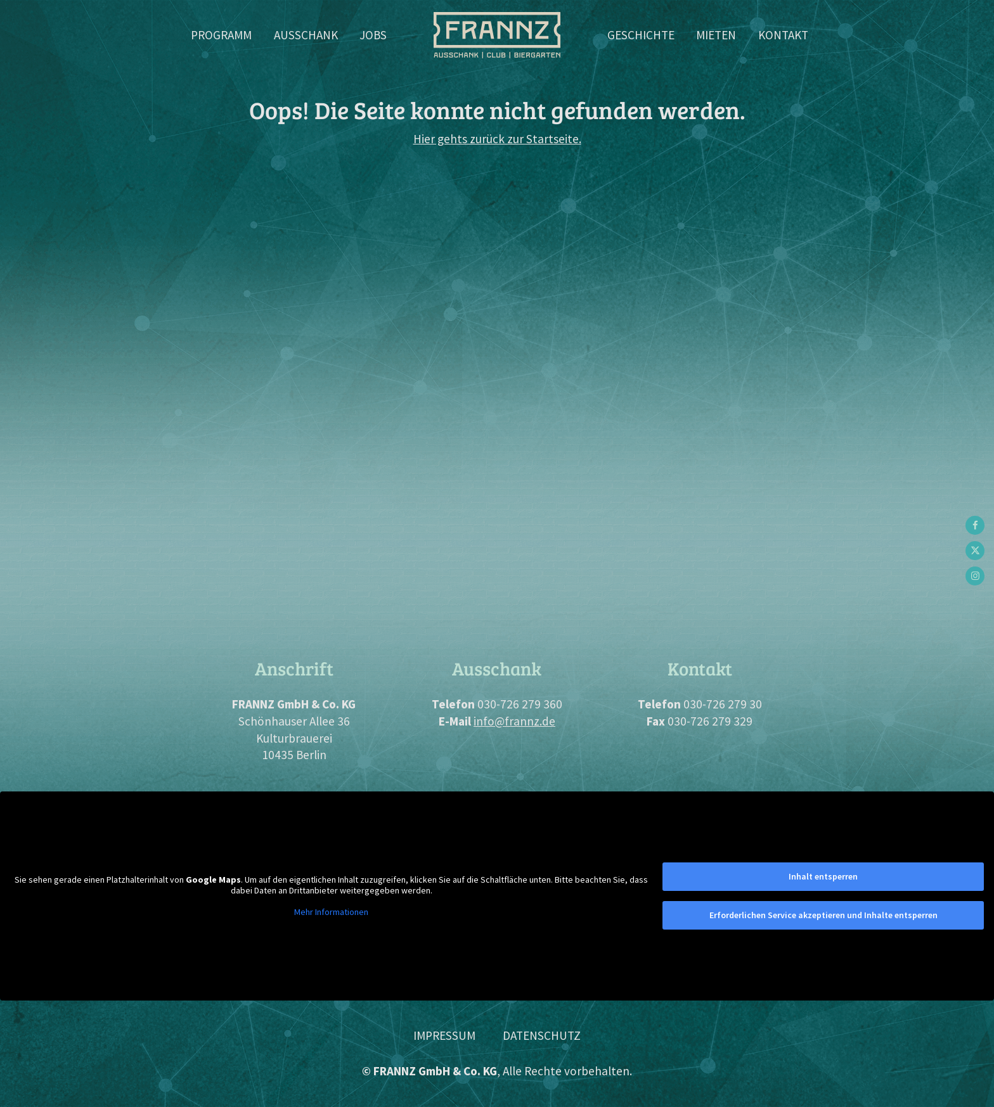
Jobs (373, 34)
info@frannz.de (514, 721)
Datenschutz (542, 1035)
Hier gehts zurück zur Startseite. (497, 138)
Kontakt (783, 34)
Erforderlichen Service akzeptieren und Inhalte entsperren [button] (823, 915)
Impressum (444, 1035)
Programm (221, 34)
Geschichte (640, 34)
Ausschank (306, 34)
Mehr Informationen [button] (331, 912)
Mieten (716, 34)
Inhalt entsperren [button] (823, 876)
